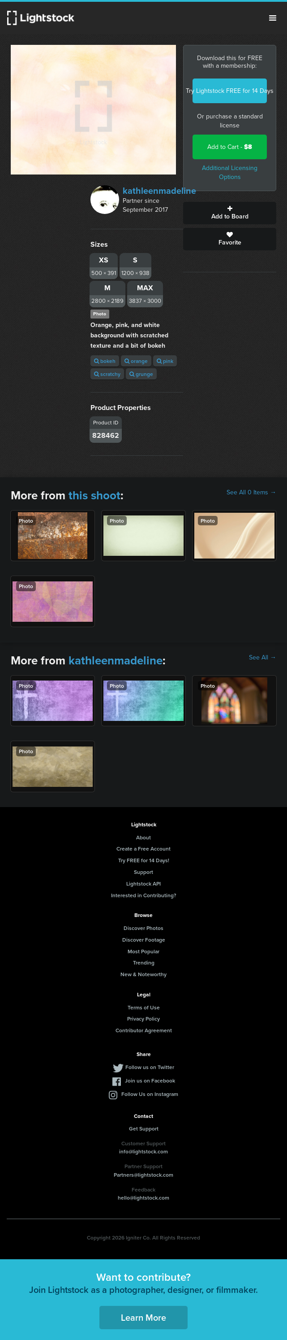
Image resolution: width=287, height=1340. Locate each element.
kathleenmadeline (159, 190)
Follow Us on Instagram (149, 1094)
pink (165, 361)
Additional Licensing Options (229, 172)
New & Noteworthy (143, 974)
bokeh (105, 361)
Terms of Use (144, 1007)
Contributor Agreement (144, 1030)
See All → (262, 657)
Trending (143, 962)
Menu (273, 18)
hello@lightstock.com (143, 1197)
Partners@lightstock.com (143, 1175)
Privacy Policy (143, 1018)
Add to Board (230, 213)
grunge (141, 374)
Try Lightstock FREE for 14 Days (230, 91)
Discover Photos (143, 928)
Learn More (143, 1317)
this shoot (94, 495)
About (143, 837)
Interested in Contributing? (143, 895)
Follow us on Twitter (149, 1067)
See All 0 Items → (251, 492)
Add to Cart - (229, 147)
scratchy (107, 374)
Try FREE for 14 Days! (143, 860)
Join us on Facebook (150, 1080)
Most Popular (143, 951)
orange (136, 361)
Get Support (143, 1128)
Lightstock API (143, 883)
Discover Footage (143, 939)
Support (143, 872)
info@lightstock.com (143, 1151)
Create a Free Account (143, 848)
